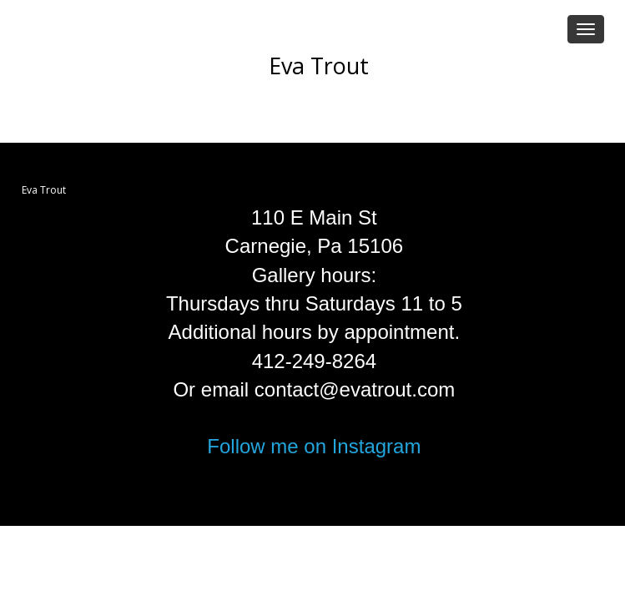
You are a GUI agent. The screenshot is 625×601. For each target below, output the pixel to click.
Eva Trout (319, 65)
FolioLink (298, 502)
